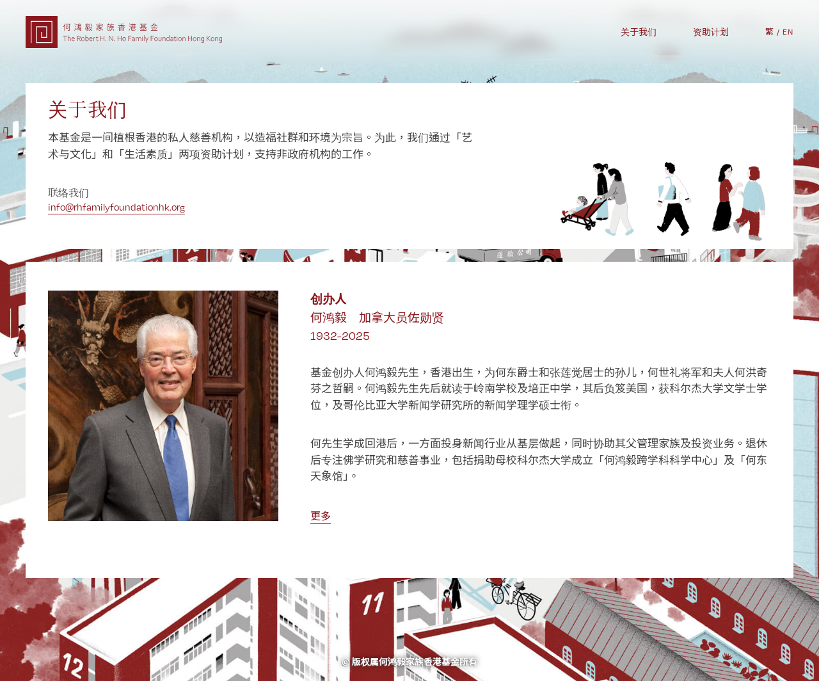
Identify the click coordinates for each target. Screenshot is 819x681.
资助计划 (711, 32)
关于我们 (638, 32)
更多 (320, 516)
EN (788, 31)
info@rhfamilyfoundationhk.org (116, 207)
